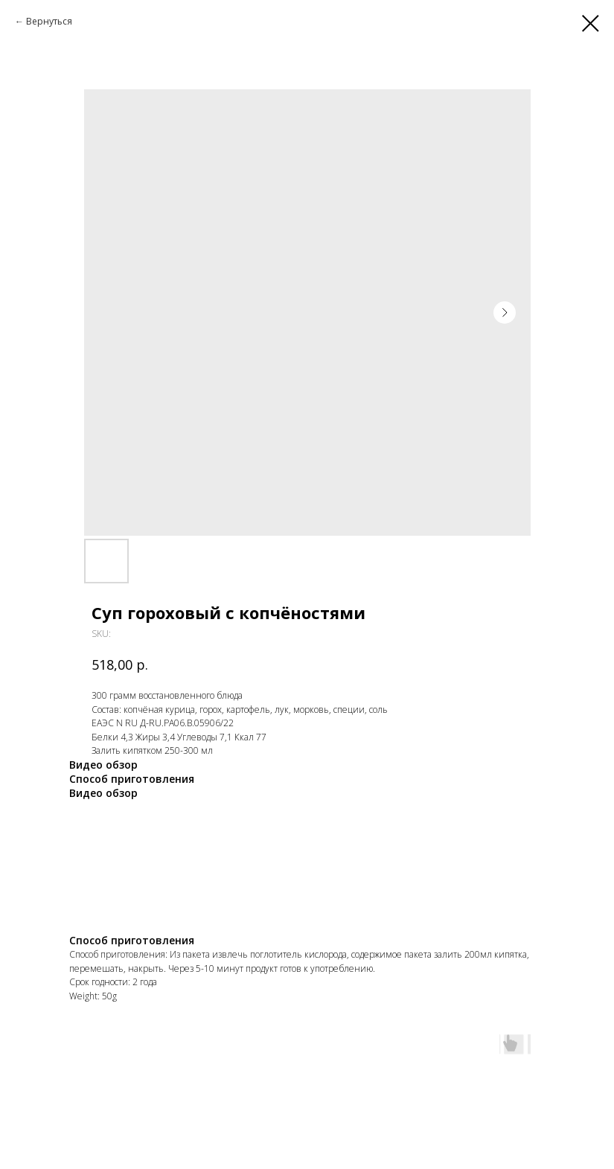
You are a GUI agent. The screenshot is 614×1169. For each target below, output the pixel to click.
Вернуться (49, 21)
